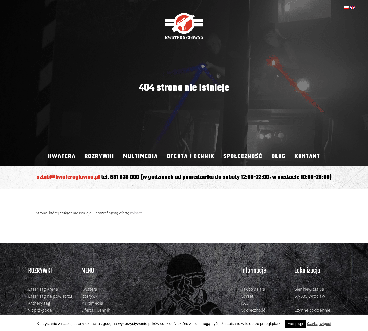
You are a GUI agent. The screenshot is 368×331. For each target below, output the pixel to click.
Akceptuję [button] (295, 324)
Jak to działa (253, 289)
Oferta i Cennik (190, 156)
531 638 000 (124, 177)
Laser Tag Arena (43, 289)
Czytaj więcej (319, 323)
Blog (279, 156)
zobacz (136, 212)
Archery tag (39, 303)
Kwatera (62, 156)
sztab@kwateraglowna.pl (68, 177)
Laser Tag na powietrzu (50, 296)
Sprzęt (247, 296)
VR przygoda (40, 310)
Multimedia (140, 156)
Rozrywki (99, 156)
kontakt (307, 156)
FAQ (245, 303)
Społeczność (242, 156)
